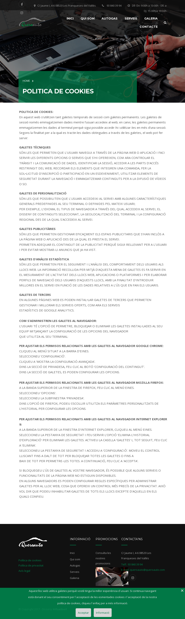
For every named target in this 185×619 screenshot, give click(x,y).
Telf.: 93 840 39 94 (132, 564)
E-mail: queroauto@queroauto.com (143, 570)
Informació (102, 612)
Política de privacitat (30, 565)
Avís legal (24, 571)
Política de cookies (30, 560)
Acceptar (83, 612)
